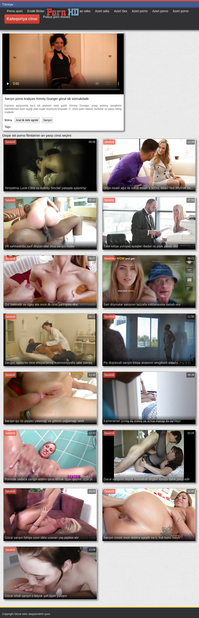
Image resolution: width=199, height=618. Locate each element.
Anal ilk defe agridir (27, 120)
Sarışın (47, 120)
